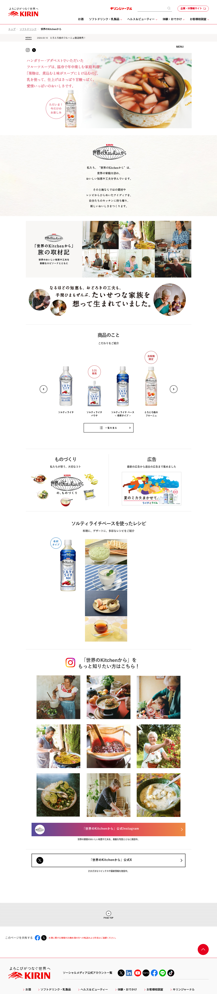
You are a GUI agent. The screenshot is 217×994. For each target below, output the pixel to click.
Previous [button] (43, 394)
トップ (12, 29)
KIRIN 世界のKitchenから (108, 58)
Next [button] (174, 394)
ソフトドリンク (28, 29)
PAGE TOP (108, 878)
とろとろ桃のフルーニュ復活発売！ (68, 38)
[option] (109, 95)
